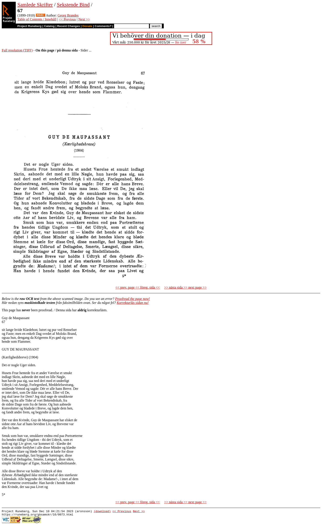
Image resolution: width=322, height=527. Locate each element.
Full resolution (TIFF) (17, 50)
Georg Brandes (68, 15)
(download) (102, 512)
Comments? (103, 26)
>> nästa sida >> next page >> (185, 287)
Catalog (49, 26)
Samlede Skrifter (35, 4)
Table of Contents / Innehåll (36, 19)
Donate (87, 26)
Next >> (84, 19)
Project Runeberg (29, 26)
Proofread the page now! (132, 299)
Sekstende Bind (73, 4)
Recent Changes (68, 26)
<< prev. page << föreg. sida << (137, 287)
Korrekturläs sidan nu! (133, 303)
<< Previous (67, 19)
